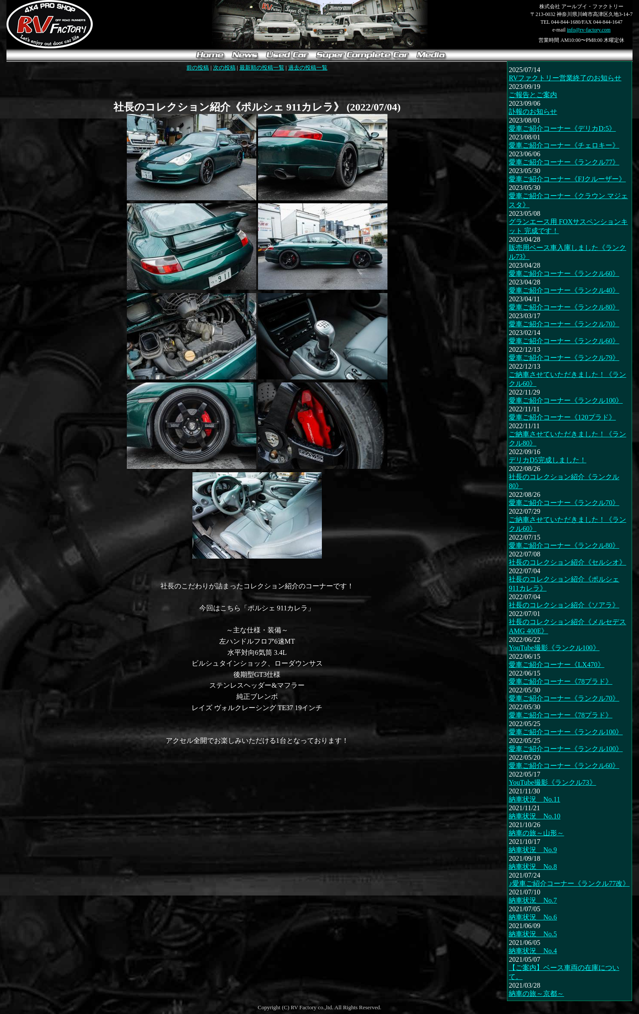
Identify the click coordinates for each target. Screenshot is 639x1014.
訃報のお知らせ (533, 111)
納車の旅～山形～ (536, 833)
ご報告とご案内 (533, 94)
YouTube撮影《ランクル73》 (552, 782)
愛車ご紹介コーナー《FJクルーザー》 (567, 179)
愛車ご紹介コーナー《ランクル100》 (566, 400)
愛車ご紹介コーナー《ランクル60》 (564, 273)
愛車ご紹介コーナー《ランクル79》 (564, 357)
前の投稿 (197, 67)
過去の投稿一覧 (307, 67)
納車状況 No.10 (534, 816)
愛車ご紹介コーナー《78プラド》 (560, 681)
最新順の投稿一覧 (261, 67)
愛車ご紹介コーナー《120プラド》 (562, 417)
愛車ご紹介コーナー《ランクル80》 (564, 307)
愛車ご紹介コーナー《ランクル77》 (564, 162)
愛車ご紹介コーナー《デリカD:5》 (562, 128)
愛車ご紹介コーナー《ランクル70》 (564, 324)
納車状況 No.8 (533, 866)
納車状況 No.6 (533, 917)
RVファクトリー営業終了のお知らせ (565, 78)
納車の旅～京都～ (536, 993)
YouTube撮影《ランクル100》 (554, 647)
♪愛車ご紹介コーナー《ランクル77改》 (569, 883)
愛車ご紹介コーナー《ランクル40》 (564, 290)
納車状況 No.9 (533, 849)
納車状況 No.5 (533, 934)
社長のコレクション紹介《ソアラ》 (564, 605)
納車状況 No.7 (533, 900)
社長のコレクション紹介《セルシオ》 (567, 562)
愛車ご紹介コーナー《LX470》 (556, 664)
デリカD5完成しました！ (547, 460)
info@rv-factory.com (589, 30)
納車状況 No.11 (534, 799)
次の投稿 (224, 67)
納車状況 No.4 (533, 950)
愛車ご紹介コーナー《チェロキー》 (564, 145)
